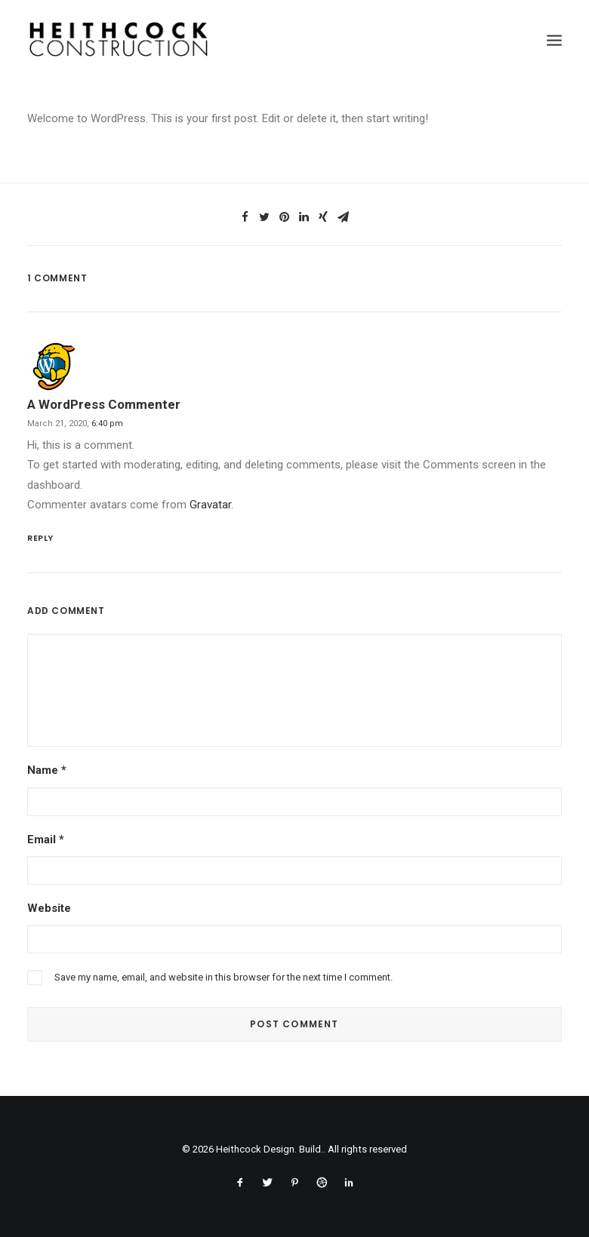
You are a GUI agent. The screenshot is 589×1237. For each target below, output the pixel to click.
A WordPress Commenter (103, 404)
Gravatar (210, 504)
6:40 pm (107, 423)
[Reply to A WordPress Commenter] (294, 536)
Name (46, 770)
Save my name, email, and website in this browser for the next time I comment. (223, 977)
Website (49, 908)
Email (45, 839)
